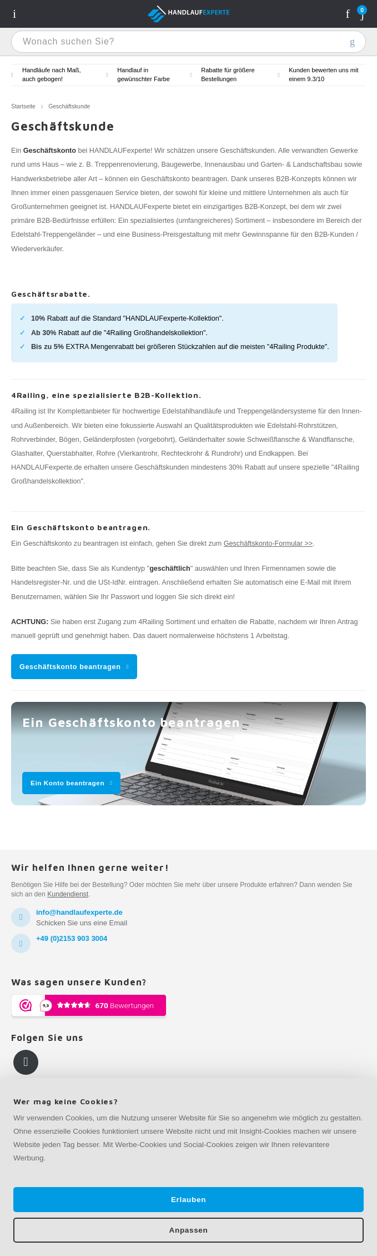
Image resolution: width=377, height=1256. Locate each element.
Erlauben (188, 1199)
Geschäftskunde (69, 106)
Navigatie (14, 14)
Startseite (23, 106)
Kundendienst (67, 894)
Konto (348, 14)
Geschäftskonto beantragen (70, 667)
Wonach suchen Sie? (352, 42)
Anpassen (188, 1230)
